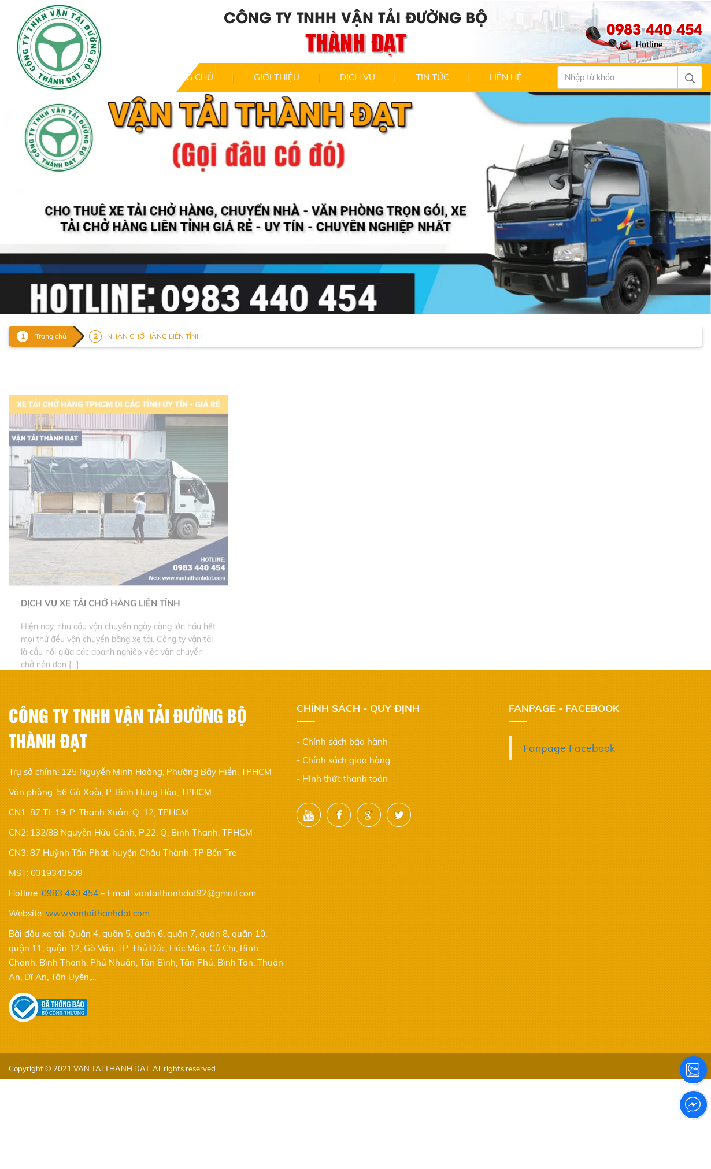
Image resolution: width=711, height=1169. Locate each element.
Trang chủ (187, 77)
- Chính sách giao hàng (343, 760)
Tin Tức (432, 77)
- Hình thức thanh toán (342, 778)
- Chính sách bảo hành (342, 741)
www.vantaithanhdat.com (98, 913)
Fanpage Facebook (569, 747)
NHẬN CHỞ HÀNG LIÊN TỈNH (154, 336)
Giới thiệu (276, 77)
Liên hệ (506, 77)
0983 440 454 (70, 893)
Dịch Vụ (357, 77)
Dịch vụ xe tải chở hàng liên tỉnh (100, 618)
